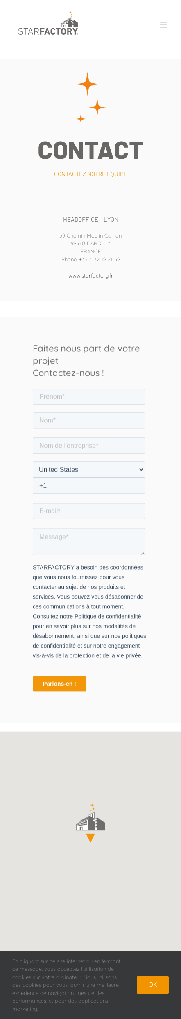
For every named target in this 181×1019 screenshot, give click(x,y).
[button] (90, 824)
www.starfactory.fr (90, 275)
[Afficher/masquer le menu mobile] (164, 24)
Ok (153, 984)
